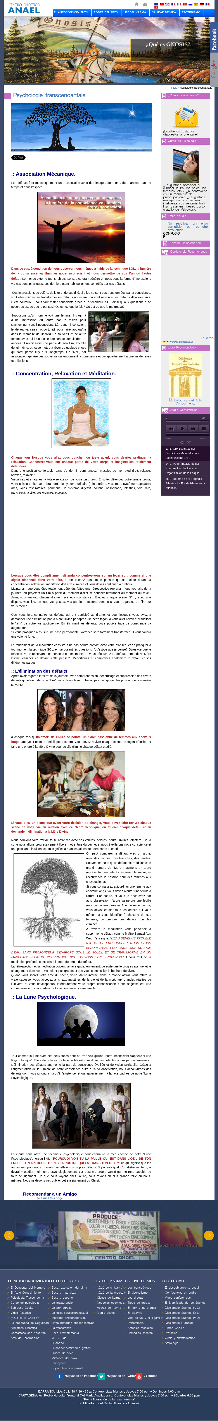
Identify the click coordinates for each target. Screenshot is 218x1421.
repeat (182, 442)
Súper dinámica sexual (67, 1368)
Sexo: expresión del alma (69, 1287)
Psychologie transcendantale (195, 87)
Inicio (174, 87)
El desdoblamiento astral (182, 1287)
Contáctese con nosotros (28, 1332)
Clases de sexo (62, 1353)
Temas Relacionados (185, 243)
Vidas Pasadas (21, 1312)
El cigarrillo (135, 1312)
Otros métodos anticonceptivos (73, 1322)
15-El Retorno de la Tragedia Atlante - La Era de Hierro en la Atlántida (185, 483)
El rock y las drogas (142, 1307)
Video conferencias (178, 1297)
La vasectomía (61, 1327)
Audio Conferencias (183, 409)
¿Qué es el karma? (110, 1287)
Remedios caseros (140, 1332)
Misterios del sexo (64, 1358)
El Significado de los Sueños (185, 1302)
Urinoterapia (136, 1322)
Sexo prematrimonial (66, 1332)
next (193, 429)
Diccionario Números (179, 1322)
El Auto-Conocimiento (26, 1292)
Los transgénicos (139, 1287)
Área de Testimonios (25, 1338)
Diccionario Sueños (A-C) (182, 1307)
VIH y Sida (59, 1338)
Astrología (171, 1343)
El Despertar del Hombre (28, 1287)
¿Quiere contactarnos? (183, 95)
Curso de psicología (25, 1302)
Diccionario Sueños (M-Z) (182, 1317)
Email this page (50, 1198)
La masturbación (63, 1302)
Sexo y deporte (62, 1297)
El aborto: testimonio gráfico (71, 1348)
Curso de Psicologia (182, 140)
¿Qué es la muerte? (111, 1292)
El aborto (58, 1343)
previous (171, 429)
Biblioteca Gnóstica (24, 1327)
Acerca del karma (109, 1307)
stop (204, 429)
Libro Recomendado (182, 347)
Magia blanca (106, 1312)
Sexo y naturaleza (64, 1292)
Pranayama (59, 1363)
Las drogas (135, 1297)
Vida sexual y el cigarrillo (145, 1317)
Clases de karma (108, 1297)
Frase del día (177, 216)
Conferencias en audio (180, 1292)
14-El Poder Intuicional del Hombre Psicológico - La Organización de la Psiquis (182, 468)
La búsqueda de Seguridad (30, 1322)
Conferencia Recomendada (188, 251)
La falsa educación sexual (70, 1312)
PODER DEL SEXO (106, 12)
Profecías (171, 1332)
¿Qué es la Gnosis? (25, 1317)
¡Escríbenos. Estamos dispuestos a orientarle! (180, 133)
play (182, 429)
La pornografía (61, 1307)
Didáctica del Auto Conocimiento (188, 402)
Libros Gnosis (174, 1327)
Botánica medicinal (140, 1327)
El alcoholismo (138, 1292)
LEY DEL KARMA (135, 12)
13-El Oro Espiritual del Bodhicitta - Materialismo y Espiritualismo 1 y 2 (182, 453)
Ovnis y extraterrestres (180, 1338)
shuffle (189, 442)
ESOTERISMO (191, 12)
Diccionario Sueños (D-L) (182, 1312)
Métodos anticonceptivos (69, 1317)
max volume (203, 418)
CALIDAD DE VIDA (164, 12)
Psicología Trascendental (28, 1297)
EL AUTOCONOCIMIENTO (71, 12)
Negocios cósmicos (110, 1302)
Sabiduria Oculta (22, 1307)
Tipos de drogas (139, 1302)
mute (167, 418)
